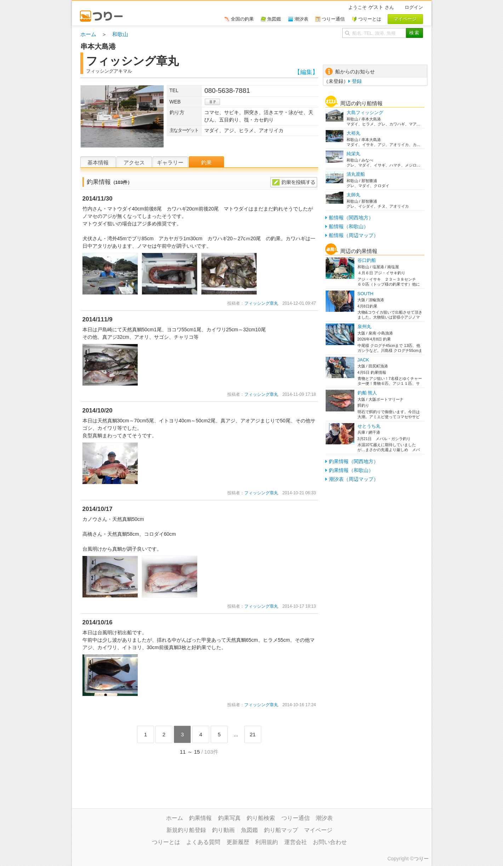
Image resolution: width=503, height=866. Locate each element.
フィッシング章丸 (261, 303)
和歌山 (120, 34)
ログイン (414, 7)
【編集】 (306, 72)
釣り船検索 (261, 818)
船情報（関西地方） (351, 217)
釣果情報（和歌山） (351, 470)
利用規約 (266, 842)
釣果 (206, 162)
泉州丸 (364, 326)
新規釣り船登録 (186, 830)
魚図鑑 (249, 830)
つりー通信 (295, 818)
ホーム (88, 34)
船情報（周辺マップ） (353, 235)
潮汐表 (324, 818)
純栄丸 (353, 153)
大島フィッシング (365, 112)
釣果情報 (200, 818)
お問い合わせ (330, 842)
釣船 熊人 (367, 392)
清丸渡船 (356, 174)
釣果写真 (229, 818)
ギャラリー (170, 162)
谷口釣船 (367, 260)
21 (253, 734)
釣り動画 (223, 830)
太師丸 (353, 194)
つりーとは (166, 842)
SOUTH (366, 293)
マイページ (318, 830)
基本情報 (98, 162)
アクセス (134, 162)
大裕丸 (353, 133)
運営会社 (295, 842)
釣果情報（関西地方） (353, 461)
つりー (421, 858)
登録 (357, 81)
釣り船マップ (281, 830)
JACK (363, 359)
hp (212, 102)
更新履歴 (238, 842)
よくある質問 (203, 842)
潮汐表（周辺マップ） (353, 479)
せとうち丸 (369, 426)
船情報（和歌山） (348, 226)
